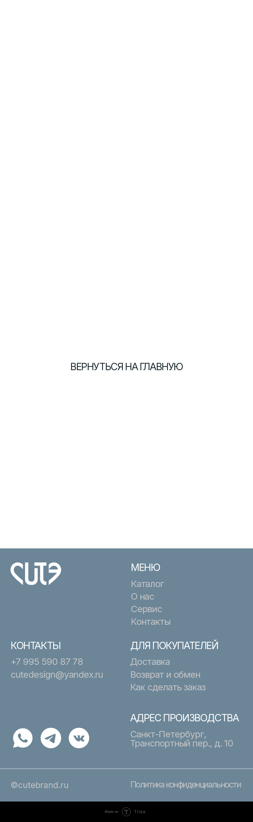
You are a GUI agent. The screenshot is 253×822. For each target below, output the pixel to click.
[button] (234, 19)
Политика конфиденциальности (185, 784)
